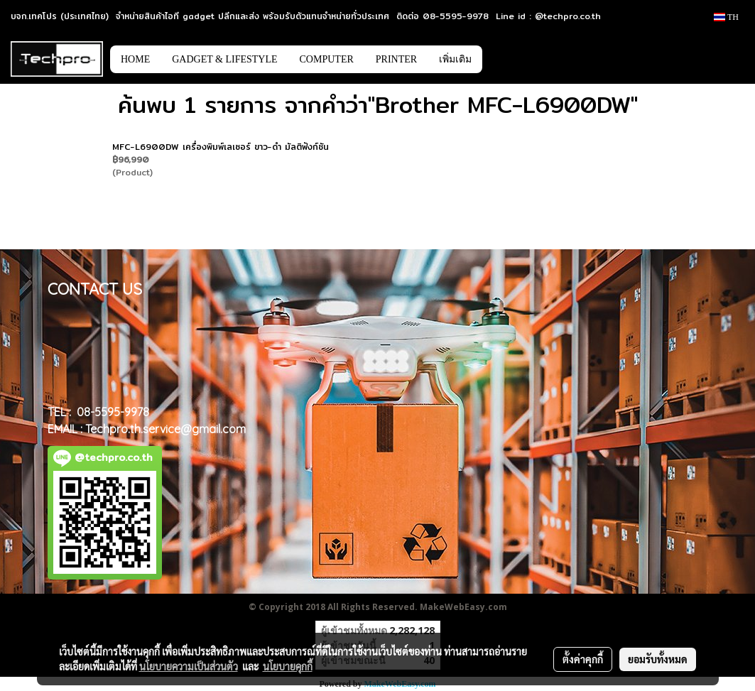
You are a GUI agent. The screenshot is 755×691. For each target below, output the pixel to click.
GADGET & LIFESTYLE (224, 59)
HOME (135, 59)
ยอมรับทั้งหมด (658, 659)
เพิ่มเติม (455, 59)
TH (726, 17)
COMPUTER (327, 59)
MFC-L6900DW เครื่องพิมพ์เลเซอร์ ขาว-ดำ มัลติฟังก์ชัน (220, 146)
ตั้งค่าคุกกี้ (583, 659)
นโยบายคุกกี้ (288, 666)
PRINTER (396, 59)
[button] (503, 59)
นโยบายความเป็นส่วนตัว (188, 666)
